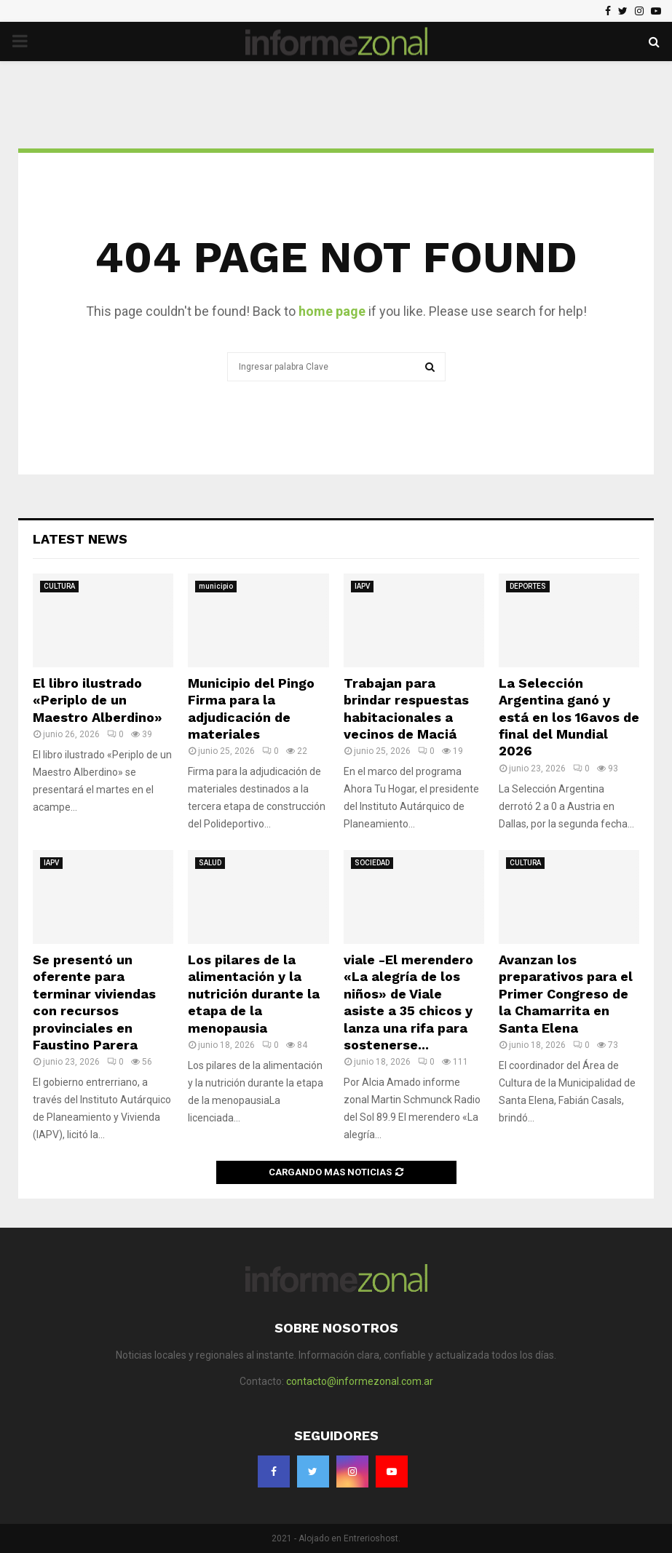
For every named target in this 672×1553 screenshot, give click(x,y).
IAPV (362, 586)
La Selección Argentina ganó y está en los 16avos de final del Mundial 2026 (569, 717)
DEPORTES (528, 586)
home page (332, 311)
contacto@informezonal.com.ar (359, 1381)
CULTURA (59, 586)
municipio (216, 586)
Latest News (80, 539)
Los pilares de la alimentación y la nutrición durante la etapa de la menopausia (254, 994)
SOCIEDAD (372, 863)
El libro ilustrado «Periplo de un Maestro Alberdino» (97, 700)
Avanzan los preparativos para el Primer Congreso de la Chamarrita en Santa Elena (566, 994)
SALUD (210, 863)
